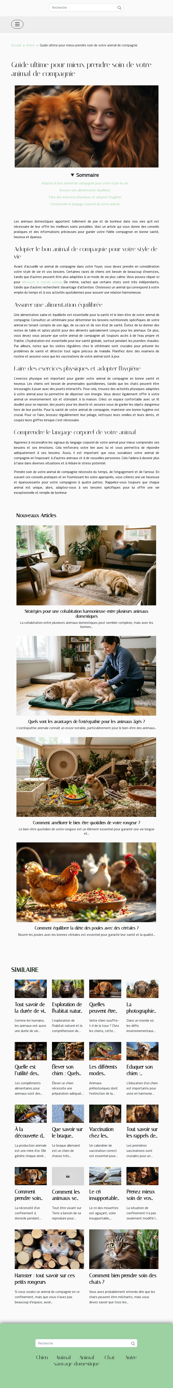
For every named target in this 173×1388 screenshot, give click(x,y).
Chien (42, 1357)
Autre (30, 45)
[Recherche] (86, 7)
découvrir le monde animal (41, 281)
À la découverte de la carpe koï (30, 1135)
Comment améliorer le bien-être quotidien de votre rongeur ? (86, 822)
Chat (110, 1357)
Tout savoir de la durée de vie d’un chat (31, 1011)
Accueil (16, 45)
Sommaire (87, 175)
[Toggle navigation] (17, 24)
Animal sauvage (63, 1360)
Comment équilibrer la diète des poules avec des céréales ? (87, 928)
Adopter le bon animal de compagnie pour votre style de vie (85, 183)
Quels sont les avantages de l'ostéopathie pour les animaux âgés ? (86, 721)
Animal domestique (86, 1360)
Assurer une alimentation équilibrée (84, 190)
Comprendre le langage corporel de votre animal (84, 203)
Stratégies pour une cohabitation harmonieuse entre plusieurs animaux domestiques (86, 614)
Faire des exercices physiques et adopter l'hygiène (85, 197)
